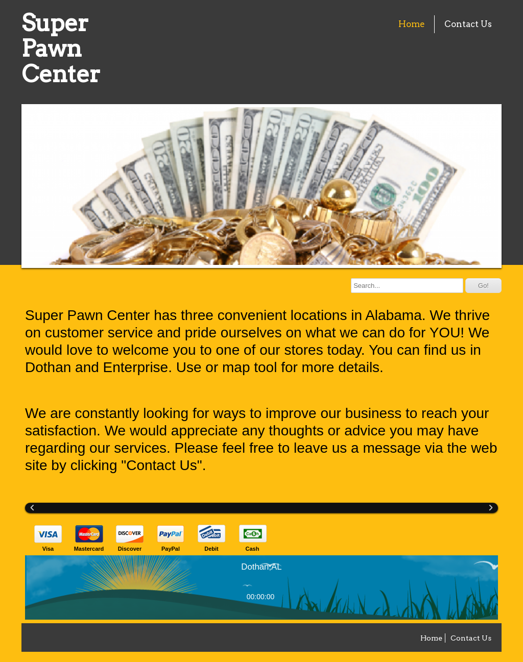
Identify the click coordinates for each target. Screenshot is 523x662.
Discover (129, 549)
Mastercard (89, 549)
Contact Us (468, 24)
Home (411, 24)
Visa (48, 549)
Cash (252, 549)
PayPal (170, 549)
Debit (211, 549)
